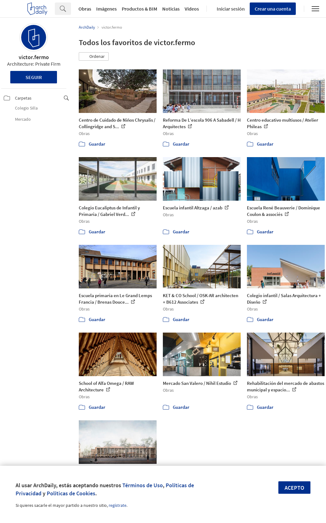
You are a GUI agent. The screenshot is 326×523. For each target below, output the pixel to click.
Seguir (34, 77)
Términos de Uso (142, 485)
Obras (84, 8)
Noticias (171, 8)
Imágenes (106, 8)
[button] (94, 56)
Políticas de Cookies (71, 493)
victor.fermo (34, 57)
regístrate (117, 505)
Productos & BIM (139, 8)
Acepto (294, 487)
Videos (192, 8)
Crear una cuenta (273, 9)
